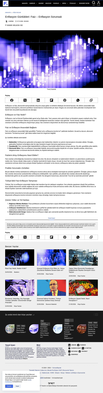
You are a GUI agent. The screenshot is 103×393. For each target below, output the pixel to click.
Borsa (65, 3)
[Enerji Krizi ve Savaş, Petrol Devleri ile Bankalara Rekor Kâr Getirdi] (81, 329)
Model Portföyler (53, 370)
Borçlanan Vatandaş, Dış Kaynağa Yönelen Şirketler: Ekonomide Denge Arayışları (18, 300)
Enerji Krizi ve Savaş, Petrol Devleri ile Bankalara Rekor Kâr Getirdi (93, 330)
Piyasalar (74, 3)
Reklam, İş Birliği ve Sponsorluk (75, 373)
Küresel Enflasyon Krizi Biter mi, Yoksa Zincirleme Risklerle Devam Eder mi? (50, 269)
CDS (18, 325)
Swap (23, 325)
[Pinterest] (64, 100)
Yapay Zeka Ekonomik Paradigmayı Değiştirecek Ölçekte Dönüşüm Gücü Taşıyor (82, 270)
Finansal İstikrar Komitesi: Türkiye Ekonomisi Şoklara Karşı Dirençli (49, 299)
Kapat (17, 386)
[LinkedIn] (38, 100)
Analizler (48, 3)
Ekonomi (9, 25)
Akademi (41, 3)
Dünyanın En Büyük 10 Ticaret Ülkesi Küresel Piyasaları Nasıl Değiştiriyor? (69, 332)
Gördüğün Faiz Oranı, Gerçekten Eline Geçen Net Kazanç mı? (44, 332)
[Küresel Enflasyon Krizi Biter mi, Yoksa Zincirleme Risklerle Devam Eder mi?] (51, 257)
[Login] (98, 3)
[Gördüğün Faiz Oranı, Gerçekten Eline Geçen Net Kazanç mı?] (33, 329)
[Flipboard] (51, 100)
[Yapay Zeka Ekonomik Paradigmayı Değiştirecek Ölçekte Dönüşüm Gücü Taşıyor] (83, 257)
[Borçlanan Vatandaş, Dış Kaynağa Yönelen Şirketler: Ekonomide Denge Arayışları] (19, 288)
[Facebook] (11, 100)
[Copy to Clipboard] (91, 100)
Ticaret (67, 323)
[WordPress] (73, 354)
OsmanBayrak (56, 368)
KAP (60, 370)
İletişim (57, 373)
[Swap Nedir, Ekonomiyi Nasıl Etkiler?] (10, 329)
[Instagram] (73, 351)
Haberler (33, 3)
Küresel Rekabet (67, 320)
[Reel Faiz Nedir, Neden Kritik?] (19, 257)
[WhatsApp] (78, 100)
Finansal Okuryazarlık (44, 323)
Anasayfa (24, 3)
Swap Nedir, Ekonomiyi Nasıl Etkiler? (21, 330)
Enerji (90, 322)
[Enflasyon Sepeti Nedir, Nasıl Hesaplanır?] (83, 288)
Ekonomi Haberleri (51, 304)
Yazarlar (57, 3)
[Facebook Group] (74, 348)
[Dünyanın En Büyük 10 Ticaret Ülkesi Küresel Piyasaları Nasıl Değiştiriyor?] (57, 329)
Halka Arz (44, 370)
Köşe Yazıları (49, 274)
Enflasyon (16, 25)
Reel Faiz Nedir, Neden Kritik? (16, 268)
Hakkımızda (45, 373)
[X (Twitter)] (25, 100)
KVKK (52, 373)
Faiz (21, 25)
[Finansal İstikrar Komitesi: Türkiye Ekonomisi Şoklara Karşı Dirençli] (51, 288)
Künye (63, 373)
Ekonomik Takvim (84, 3)
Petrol (95, 322)
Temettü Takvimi (34, 370)
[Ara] (93, 3)
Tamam (9, 386)
